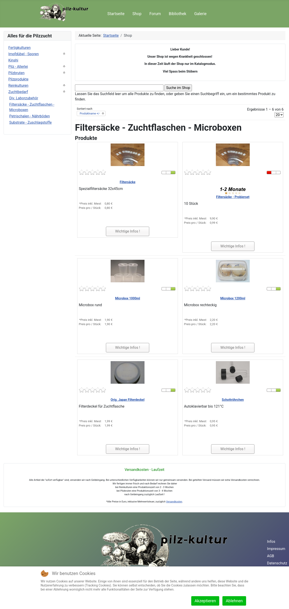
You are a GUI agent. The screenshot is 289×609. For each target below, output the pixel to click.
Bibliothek (177, 13)
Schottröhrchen (233, 399)
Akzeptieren (205, 600)
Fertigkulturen (19, 48)
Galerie (200, 13)
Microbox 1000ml (127, 298)
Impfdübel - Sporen (23, 54)
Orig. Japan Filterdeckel (127, 399)
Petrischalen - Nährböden (29, 116)
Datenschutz (277, 563)
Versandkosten (174, 501)
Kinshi (13, 60)
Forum (155, 13)
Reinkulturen (18, 85)
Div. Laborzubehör (23, 98)
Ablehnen (234, 600)
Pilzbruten (16, 73)
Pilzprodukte (18, 79)
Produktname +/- (90, 113)
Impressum (276, 549)
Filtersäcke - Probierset (232, 197)
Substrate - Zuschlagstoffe (30, 122)
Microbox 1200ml (232, 298)
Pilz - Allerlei (18, 66)
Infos (271, 541)
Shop (136, 13)
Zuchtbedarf (18, 92)
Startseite (116, 13)
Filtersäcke (127, 182)
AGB (270, 556)
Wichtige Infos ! (127, 231)
